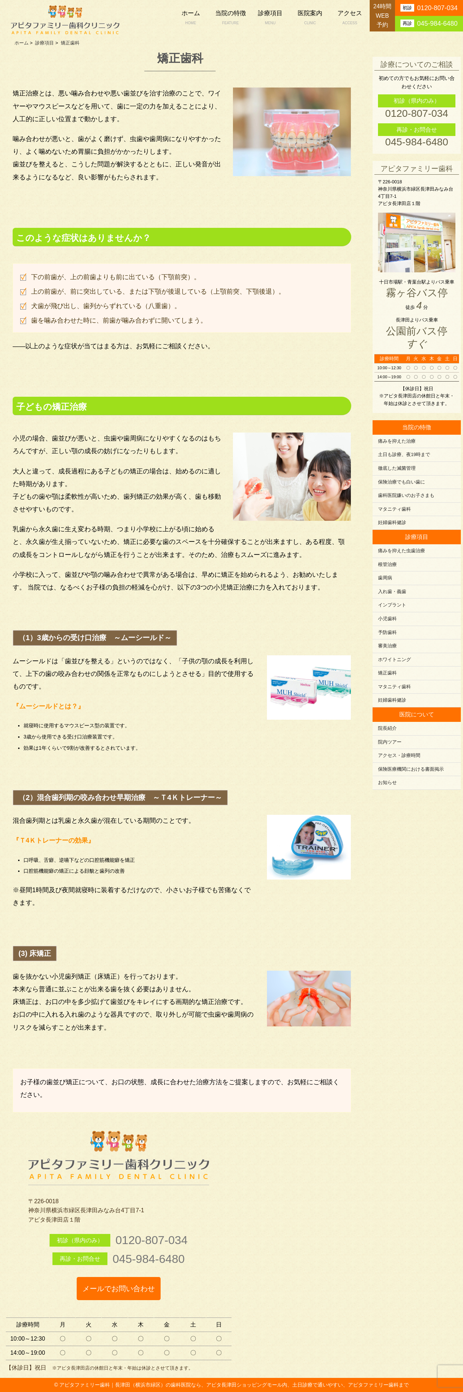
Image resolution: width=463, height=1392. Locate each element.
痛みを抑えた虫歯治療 (401, 550)
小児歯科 (387, 618)
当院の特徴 (230, 18)
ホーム (191, 18)
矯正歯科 (387, 673)
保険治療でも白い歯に (401, 482)
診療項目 (270, 18)
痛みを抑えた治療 (397, 441)
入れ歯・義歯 (392, 591)
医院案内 (310, 18)
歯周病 (385, 577)
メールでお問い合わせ (118, 1289)
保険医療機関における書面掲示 (411, 769)
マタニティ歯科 (394, 509)
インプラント (392, 605)
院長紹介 (387, 728)
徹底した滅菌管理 (397, 468)
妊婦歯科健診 (392, 522)
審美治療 (387, 645)
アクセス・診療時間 (399, 755)
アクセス (350, 18)
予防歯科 (387, 632)
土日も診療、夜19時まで (404, 454)
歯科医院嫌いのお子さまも (406, 495)
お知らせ (387, 782)
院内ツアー (390, 742)
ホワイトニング (394, 659)
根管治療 (387, 564)
